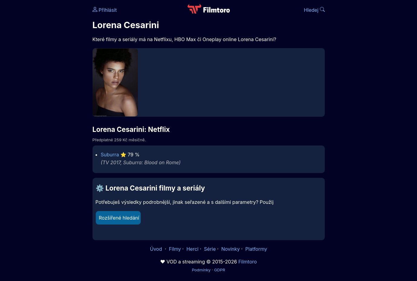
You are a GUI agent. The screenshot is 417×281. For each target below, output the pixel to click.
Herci (192, 249)
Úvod (156, 249)
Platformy (256, 249)
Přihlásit (105, 10)
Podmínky (201, 269)
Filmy (175, 249)
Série (210, 249)
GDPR (219, 269)
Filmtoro (247, 262)
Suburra (110, 155)
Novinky (230, 249)
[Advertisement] (48, 93)
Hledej (314, 10)
